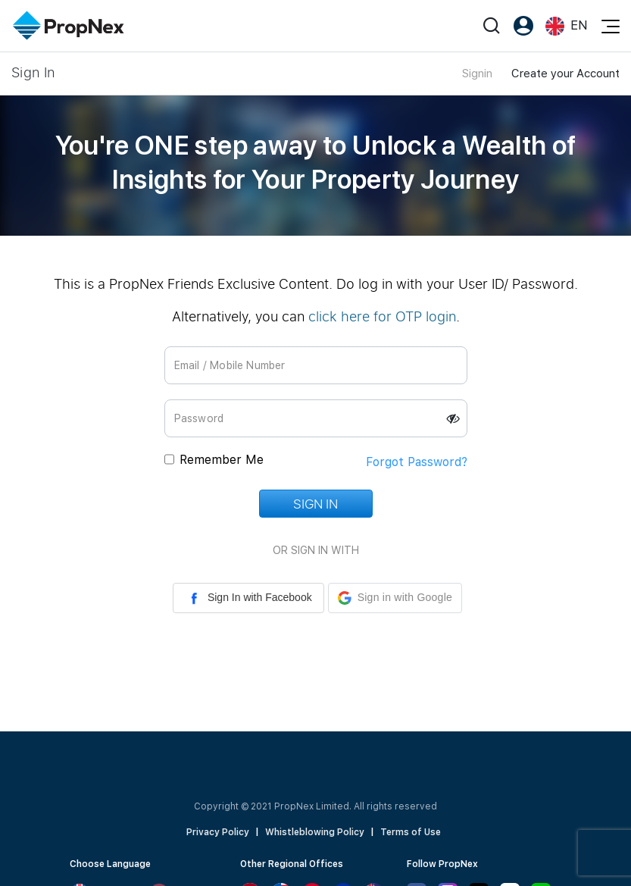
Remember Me (222, 459)
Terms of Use (410, 832)
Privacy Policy (217, 832)
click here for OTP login (382, 316)
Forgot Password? (416, 462)
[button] (395, 598)
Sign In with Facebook (248, 598)
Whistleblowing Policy (314, 832)
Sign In (315, 503)
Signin (477, 73)
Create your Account (565, 73)
